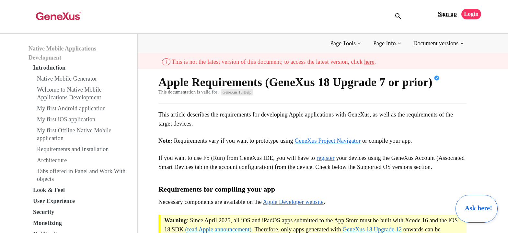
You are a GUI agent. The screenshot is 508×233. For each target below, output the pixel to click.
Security (43, 212)
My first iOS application (66, 119)
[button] (346, 43)
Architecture (52, 160)
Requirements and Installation (73, 149)
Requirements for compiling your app (216, 189)
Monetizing (47, 223)
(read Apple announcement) (218, 229)
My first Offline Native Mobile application (74, 134)
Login (471, 14)
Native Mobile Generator (67, 78)
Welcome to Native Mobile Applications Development (69, 93)
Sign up (447, 14)
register (326, 158)
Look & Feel (49, 190)
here (369, 62)
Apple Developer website (293, 202)
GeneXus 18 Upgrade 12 (372, 229)
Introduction (49, 67)
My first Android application (71, 108)
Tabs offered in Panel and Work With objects (81, 175)
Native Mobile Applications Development (62, 53)
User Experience (54, 201)
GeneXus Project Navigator (327, 141)
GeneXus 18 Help (237, 92)
